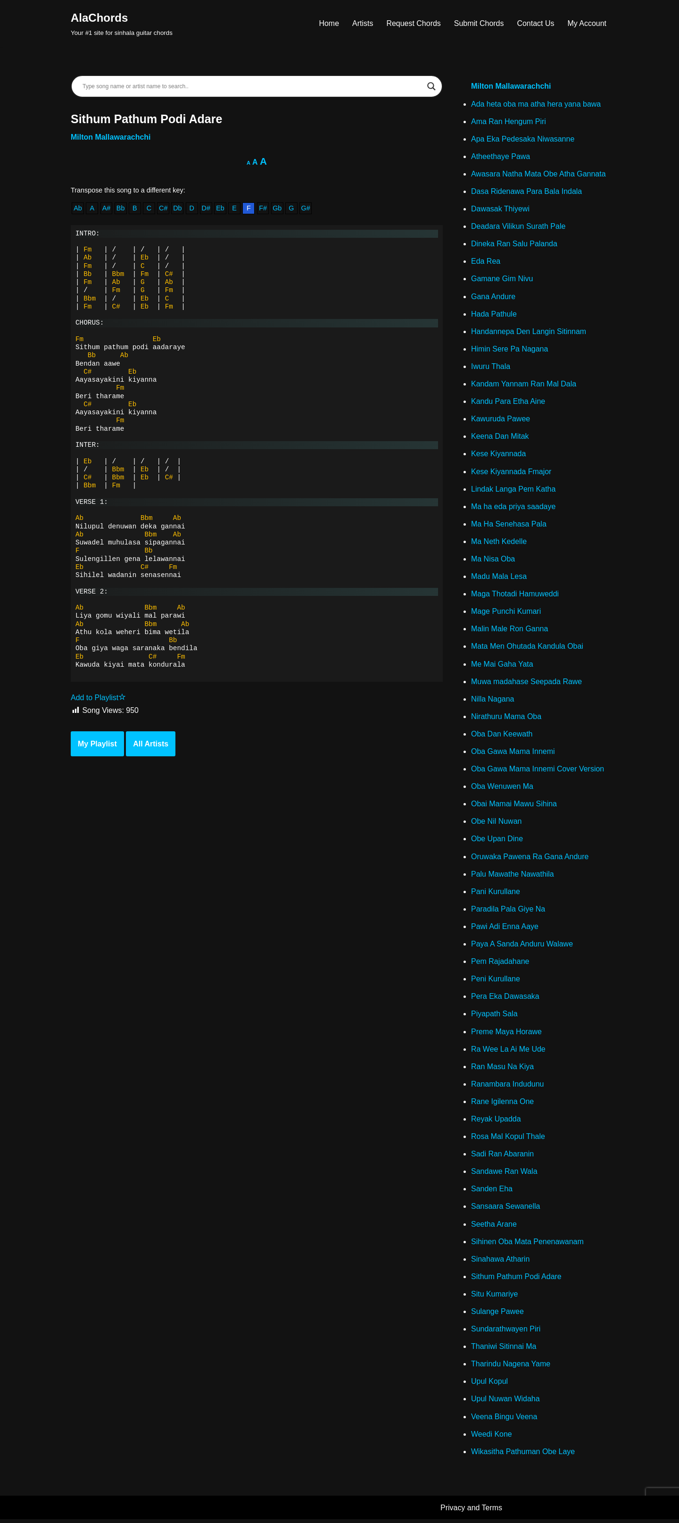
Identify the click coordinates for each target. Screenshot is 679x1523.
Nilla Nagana (492, 700)
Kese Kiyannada (498, 455)
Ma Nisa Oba (493, 560)
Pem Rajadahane (500, 964)
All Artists (150, 744)
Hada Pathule (494, 314)
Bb (120, 208)
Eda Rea (485, 262)
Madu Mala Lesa (499, 578)
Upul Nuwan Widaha (505, 1402)
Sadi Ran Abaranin (502, 1157)
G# (305, 208)
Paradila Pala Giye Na (508, 911)
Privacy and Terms (471, 1511)
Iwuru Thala (490, 367)
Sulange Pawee (497, 1315)
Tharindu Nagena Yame (510, 1367)
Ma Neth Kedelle (499, 542)
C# (163, 208)
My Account (586, 23)
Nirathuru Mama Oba (506, 718)
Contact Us (535, 23)
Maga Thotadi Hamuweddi (515, 595)
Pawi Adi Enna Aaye (504, 928)
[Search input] (252, 86)
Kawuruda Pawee (500, 420)
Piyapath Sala (494, 1016)
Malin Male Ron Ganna (509, 630)
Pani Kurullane (495, 893)
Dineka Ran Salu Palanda (514, 244)
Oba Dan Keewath (502, 735)
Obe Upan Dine (497, 841)
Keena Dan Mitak (500, 437)
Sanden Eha (492, 1192)
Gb (277, 208)
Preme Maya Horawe (506, 1034)
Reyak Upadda (496, 1122)
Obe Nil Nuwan (496, 823)
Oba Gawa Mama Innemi (513, 753)
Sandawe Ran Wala (504, 1174)
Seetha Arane (494, 1227)
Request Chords (413, 23)
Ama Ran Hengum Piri (508, 121)
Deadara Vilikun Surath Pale (518, 227)
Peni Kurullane (495, 981)
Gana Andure (493, 297)
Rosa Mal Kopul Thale (508, 1139)
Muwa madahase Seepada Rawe (526, 683)
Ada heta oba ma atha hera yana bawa (536, 104)
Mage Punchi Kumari (506, 613)
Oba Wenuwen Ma (502, 788)
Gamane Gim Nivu (502, 280)
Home (329, 23)
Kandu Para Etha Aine (508, 402)
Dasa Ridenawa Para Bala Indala (526, 192)
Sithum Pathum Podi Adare (516, 1279)
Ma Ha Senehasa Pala (509, 525)
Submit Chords (479, 23)
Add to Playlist (98, 699)
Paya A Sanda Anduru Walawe (522, 946)
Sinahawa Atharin (500, 1262)
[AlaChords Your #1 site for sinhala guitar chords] (122, 23)
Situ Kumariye (494, 1297)
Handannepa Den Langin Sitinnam (529, 332)
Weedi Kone (491, 1437)
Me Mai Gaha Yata (502, 665)
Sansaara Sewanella (505, 1209)
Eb (220, 208)
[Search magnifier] (431, 86)
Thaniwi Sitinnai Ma (504, 1350)
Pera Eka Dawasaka (505, 999)
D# (206, 208)
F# (263, 208)
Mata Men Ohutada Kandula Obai (527, 648)
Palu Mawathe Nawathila (512, 876)
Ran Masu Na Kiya (502, 1069)
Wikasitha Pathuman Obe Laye (523, 1455)
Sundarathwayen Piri (506, 1332)
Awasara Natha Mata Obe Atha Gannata (538, 174)
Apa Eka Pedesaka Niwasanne (523, 139)
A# (106, 208)
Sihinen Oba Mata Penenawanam (527, 1244)
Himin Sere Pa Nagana (509, 349)
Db (177, 208)
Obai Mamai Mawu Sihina (514, 806)
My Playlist (97, 744)
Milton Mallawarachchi (111, 137)
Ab (78, 208)
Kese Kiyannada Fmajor (511, 473)
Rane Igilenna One (502, 1104)
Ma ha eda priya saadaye (513, 507)
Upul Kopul (489, 1385)
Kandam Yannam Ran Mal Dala (524, 385)
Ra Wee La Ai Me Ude (508, 1051)
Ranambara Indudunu (507, 1086)
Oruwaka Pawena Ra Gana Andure (530, 858)
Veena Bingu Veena (504, 1420)
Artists (362, 23)
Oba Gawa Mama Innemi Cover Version (537, 771)
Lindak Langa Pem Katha (513, 490)
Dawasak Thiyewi (500, 209)
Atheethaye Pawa (500, 156)
